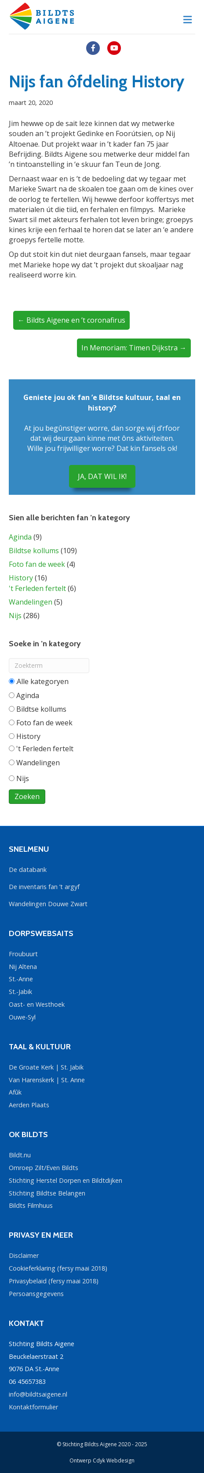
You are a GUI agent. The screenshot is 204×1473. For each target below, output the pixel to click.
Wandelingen (30, 602)
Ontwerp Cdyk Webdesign (102, 1460)
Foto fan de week (37, 564)
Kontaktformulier (33, 1407)
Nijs (15, 615)
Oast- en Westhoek (37, 1004)
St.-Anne (21, 979)
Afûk (15, 1092)
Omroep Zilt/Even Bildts (43, 1167)
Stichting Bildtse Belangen (47, 1193)
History (21, 578)
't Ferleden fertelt (37, 588)
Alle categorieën (39, 681)
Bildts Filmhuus (31, 1205)
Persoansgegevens (36, 1293)
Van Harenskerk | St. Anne (47, 1080)
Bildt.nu (20, 1155)
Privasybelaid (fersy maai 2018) (53, 1281)
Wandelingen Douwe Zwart (48, 904)
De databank (28, 869)
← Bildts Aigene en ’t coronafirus (71, 320)
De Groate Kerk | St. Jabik (46, 1067)
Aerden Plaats (29, 1105)
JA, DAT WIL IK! (102, 476)
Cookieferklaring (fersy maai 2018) (58, 1268)
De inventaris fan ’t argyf (44, 886)
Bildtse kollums (34, 550)
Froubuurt (23, 954)
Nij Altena (23, 966)
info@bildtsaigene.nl (38, 1394)
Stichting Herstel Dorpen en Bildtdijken (65, 1180)
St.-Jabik (20, 991)
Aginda (20, 537)
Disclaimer (24, 1255)
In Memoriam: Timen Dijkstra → (133, 348)
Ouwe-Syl (22, 1017)
